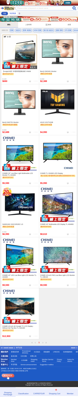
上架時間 (28, 24)
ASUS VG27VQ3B (46, 122)
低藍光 (18, 30)
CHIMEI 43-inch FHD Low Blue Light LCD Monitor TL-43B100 (57, 276)
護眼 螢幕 (59, 30)
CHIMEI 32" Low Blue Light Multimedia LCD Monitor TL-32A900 (17, 174)
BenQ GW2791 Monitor (10, 122)
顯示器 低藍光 (49, 30)
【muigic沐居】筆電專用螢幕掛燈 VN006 (16, 71)
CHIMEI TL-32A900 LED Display (51, 173)
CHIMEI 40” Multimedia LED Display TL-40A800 (57, 224)
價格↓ (9, 24)
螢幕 (11, 30)
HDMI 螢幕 (37, 30)
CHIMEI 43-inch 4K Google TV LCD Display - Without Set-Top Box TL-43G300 (18, 327)
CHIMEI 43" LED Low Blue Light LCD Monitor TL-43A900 (19, 276)
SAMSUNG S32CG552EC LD (12, 224)
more (74, 348)
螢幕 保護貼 (27, 30)
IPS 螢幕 (68, 30)
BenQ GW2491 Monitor (48, 71)
